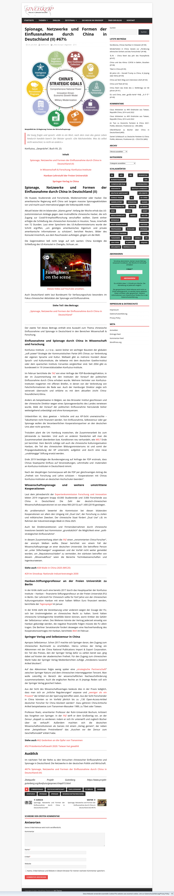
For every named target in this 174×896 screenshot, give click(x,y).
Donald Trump (117, 198)
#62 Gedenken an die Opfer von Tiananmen (60, 740)
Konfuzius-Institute (81, 169)
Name (27, 849)
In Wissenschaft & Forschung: (55, 169)
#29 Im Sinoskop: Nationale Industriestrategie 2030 (51, 573)
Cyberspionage (37, 789)
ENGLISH (56, 20)
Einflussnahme (75, 789)
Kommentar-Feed (117, 338)
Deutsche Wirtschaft (55, 789)
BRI (130, 175)
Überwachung (129, 247)
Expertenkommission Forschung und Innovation (81, 494)
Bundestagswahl (118, 180)
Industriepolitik (117, 207)
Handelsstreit (117, 202)
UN (146, 238)
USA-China (115, 242)
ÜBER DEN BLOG (115, 20)
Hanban (100, 789)
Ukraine (127, 238)
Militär (145, 215)
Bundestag (143, 175)
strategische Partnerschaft (91, 669)
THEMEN (42, 20)
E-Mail (27, 856)
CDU (146, 180)
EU (132, 198)
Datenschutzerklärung (129, 297)
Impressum (114, 309)
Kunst (145, 211)
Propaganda (116, 229)
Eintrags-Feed (115, 334)
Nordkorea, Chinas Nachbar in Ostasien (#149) (128, 45)
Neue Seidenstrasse (119, 225)
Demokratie (115, 189)
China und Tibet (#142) (119, 84)
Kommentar (29, 831)
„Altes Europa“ (58, 45)
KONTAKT (131, 20)
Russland (131, 229)
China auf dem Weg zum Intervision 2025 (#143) (129, 80)
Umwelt (138, 238)
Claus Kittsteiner (116, 116)
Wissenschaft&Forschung (73, 794)
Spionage (43, 794)
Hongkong (132, 202)
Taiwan (145, 233)
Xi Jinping (130, 242)
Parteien (144, 225)
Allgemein (68, 45)
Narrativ (144, 220)
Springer (54, 794)
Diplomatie (143, 193)
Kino (113, 211)
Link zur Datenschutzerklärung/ (149, 894)
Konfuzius (31, 794)
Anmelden (114, 330)
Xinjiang (144, 242)
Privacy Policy (164, 894)
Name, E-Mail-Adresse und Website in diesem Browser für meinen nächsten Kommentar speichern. (66, 871)
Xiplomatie (115, 247)
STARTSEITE (29, 20)
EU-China (144, 198)
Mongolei (115, 220)
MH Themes (58, 891)
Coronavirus (142, 184)
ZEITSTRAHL (70, 20)
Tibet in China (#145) (118, 69)
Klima (128, 211)
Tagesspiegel (46, 604)
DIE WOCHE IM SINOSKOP (92, 20)
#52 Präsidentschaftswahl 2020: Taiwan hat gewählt (52, 746)
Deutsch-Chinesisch (140, 189)
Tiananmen (115, 238)
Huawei (145, 202)
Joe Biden (144, 207)
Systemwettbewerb (118, 233)
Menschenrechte (118, 215)
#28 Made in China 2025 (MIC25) (54, 567)
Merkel (133, 215)
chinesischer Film (118, 184)
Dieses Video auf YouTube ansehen (65, 288)
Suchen (113, 28)
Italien (132, 207)
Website (28, 863)
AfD (121, 175)
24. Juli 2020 (32, 45)
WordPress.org (115, 342)
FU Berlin (89, 789)
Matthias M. (44, 45)
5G (112, 175)
